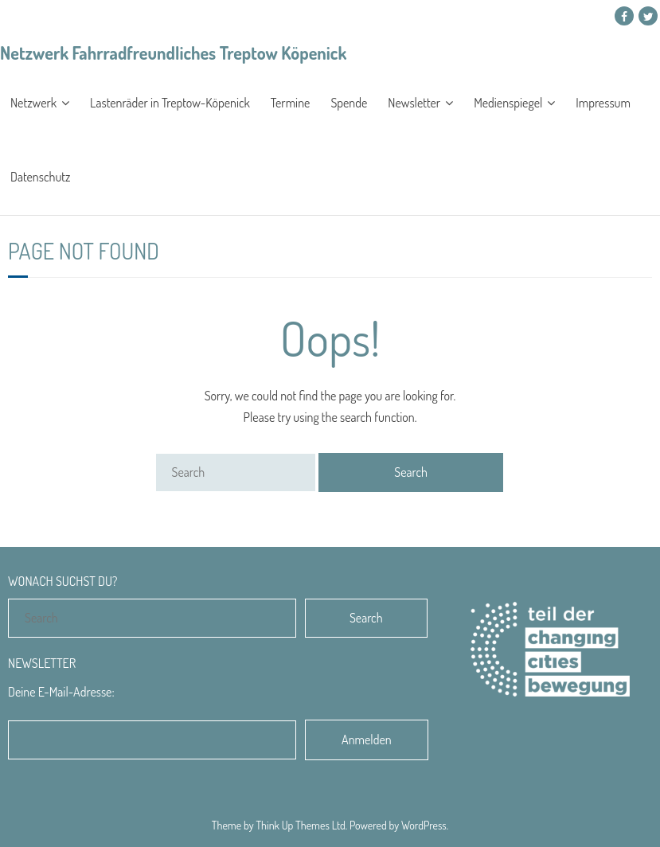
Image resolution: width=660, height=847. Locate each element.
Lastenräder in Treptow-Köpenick (170, 103)
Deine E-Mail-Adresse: (61, 692)
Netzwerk (33, 103)
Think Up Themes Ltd (300, 825)
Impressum (603, 103)
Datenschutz (40, 177)
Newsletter (414, 103)
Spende (348, 103)
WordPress (424, 825)
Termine (290, 103)
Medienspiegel (508, 103)
